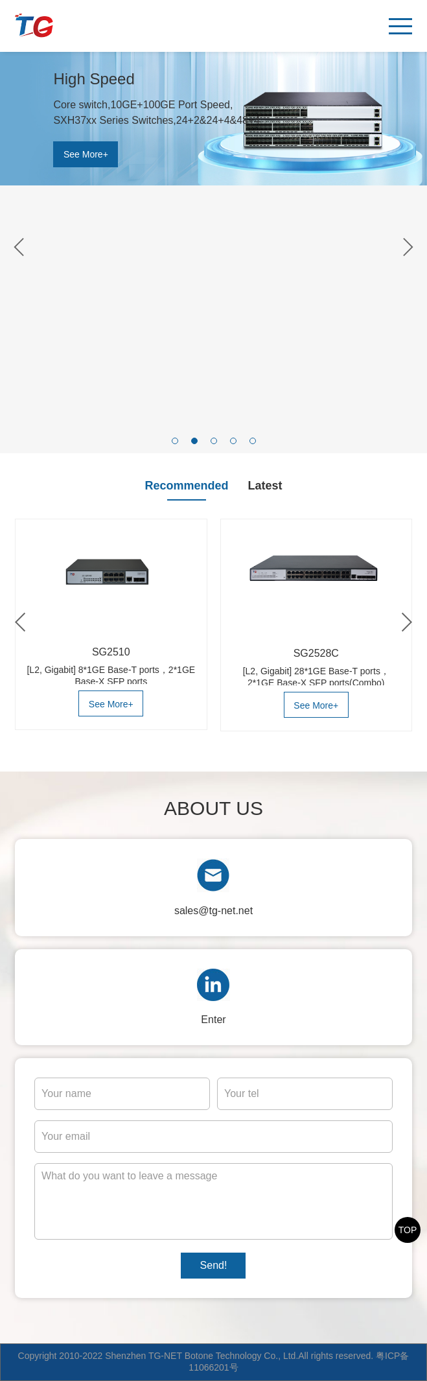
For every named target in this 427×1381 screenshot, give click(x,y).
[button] (175, 441)
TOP (407, 1230)
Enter (213, 1019)
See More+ (85, 154)
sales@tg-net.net (213, 910)
